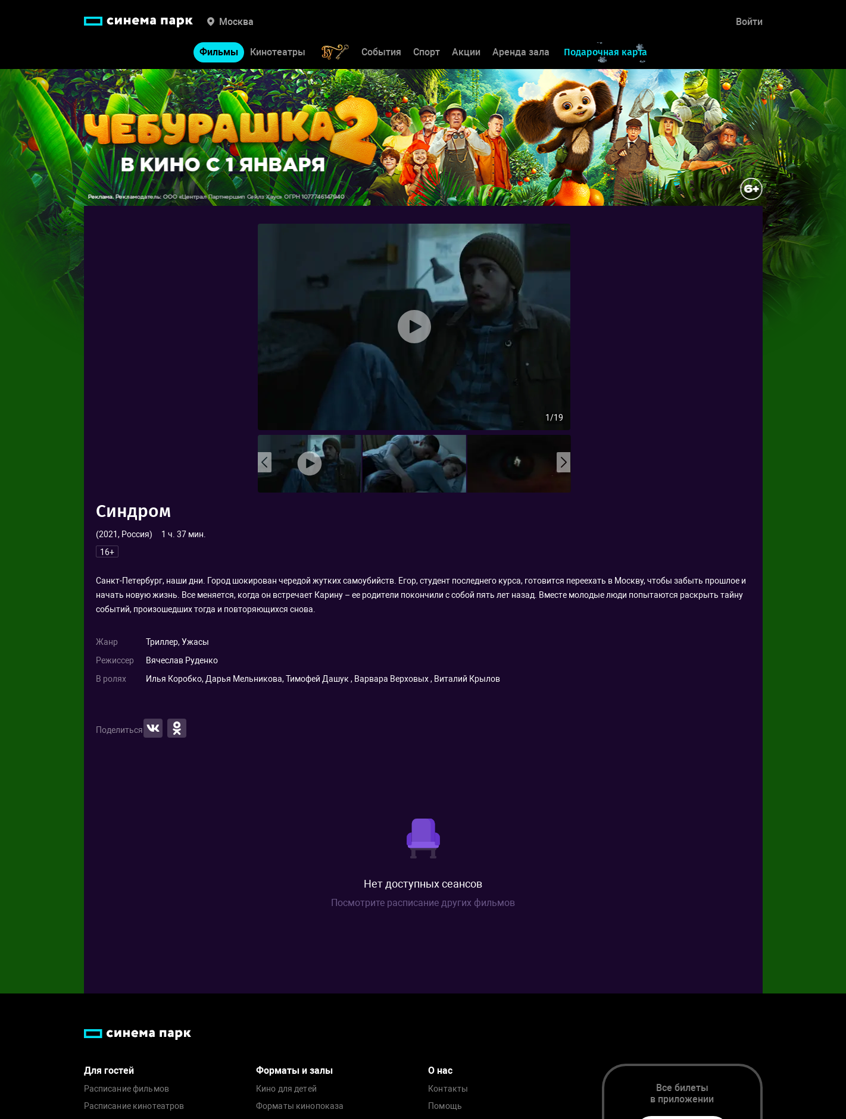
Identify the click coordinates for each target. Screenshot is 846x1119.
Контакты (448, 1088)
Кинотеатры (277, 52)
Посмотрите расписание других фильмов (423, 902)
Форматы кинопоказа (300, 1106)
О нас (440, 1070)
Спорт (426, 52)
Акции (466, 52)
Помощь (445, 1106)
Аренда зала (521, 52)
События (381, 52)
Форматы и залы (294, 1070)
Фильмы (218, 52)
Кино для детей (286, 1088)
